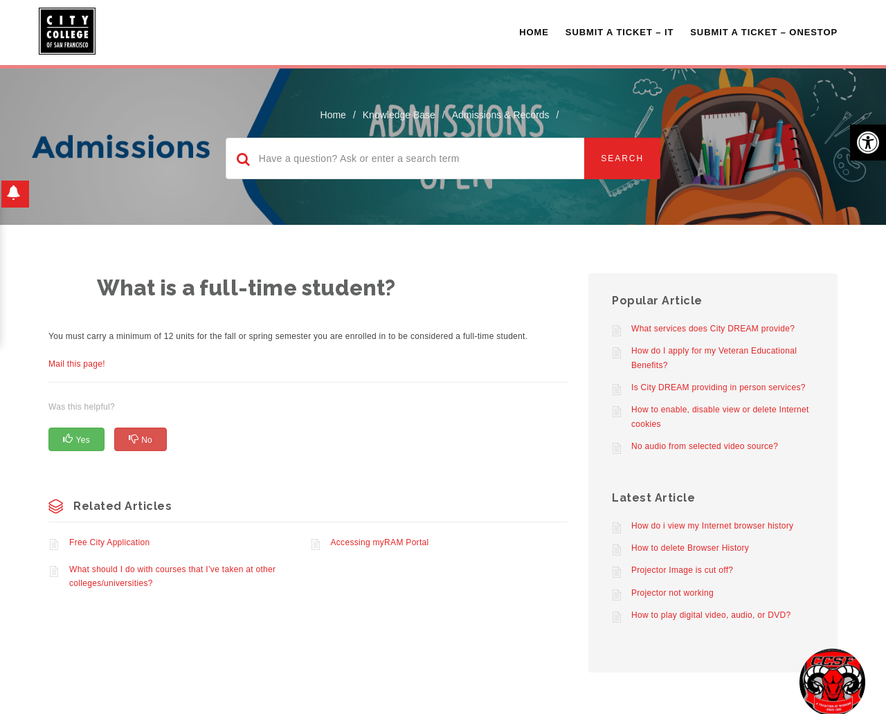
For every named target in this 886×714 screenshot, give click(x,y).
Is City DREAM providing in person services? (718, 387)
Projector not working (672, 593)
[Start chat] (832, 681)
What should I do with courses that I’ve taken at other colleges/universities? (172, 576)
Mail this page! (76, 364)
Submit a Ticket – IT (619, 32)
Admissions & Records (501, 114)
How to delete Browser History (690, 548)
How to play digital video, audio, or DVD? (710, 615)
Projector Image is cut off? (682, 570)
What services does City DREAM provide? (713, 328)
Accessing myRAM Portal (380, 542)
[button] (868, 143)
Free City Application (109, 542)
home (333, 114)
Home (534, 32)
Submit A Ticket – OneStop (764, 32)
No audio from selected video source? (704, 446)
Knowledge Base (399, 114)
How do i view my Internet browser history (712, 526)
